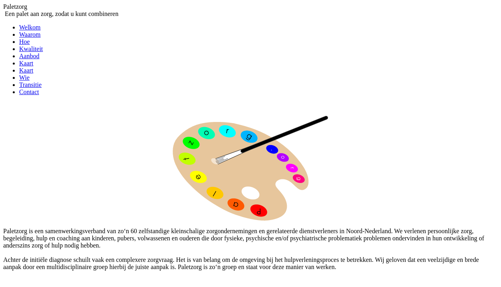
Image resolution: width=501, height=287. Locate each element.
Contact (29, 91)
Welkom (30, 27)
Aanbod (29, 56)
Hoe (24, 41)
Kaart (26, 63)
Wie (24, 77)
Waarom (30, 34)
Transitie (30, 84)
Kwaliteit (31, 48)
